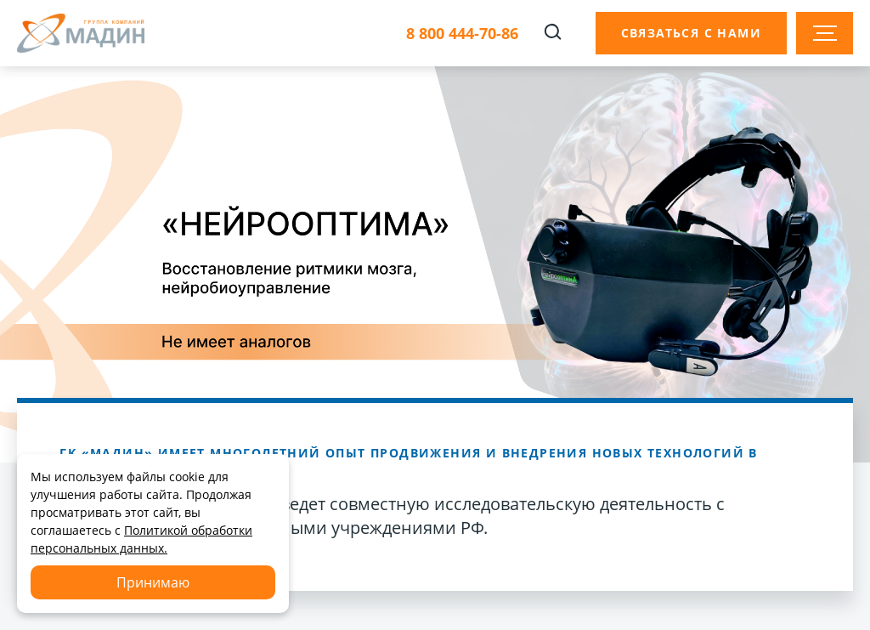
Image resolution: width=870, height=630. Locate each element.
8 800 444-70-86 (462, 33)
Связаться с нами (691, 33)
